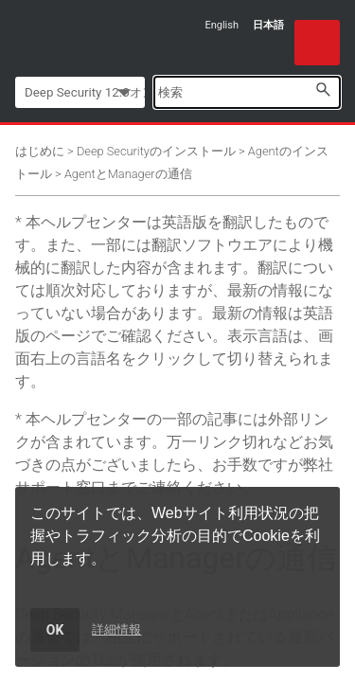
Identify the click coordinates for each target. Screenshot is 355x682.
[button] (323, 89)
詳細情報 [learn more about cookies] (116, 629)
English (221, 25)
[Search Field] (247, 92)
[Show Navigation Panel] (317, 42)
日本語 (268, 25)
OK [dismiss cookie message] (55, 629)
